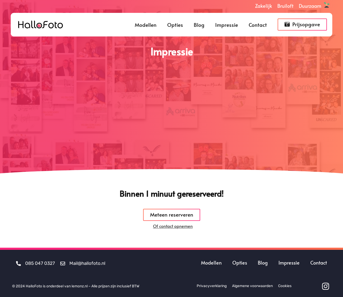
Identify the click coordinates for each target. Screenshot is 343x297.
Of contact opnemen (173, 226)
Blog (199, 24)
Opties (175, 24)
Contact (258, 24)
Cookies (285, 286)
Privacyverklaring (212, 286)
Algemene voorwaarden (252, 286)
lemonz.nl (80, 286)
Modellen (145, 24)
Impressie (226, 24)
